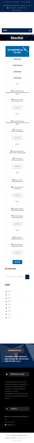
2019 (9, 314)
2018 (9, 317)
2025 (9, 295)
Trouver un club (26, 5)
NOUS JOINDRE (17, 10)
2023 (9, 301)
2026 (9, 291)
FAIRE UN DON (22, 8)
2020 (9, 311)
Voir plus (17, 107)
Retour (17, 262)
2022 (9, 304)
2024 (9, 298)
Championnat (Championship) (11, 5)
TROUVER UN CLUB (14, 350)
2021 (9, 308)
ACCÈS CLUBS (11, 8)
